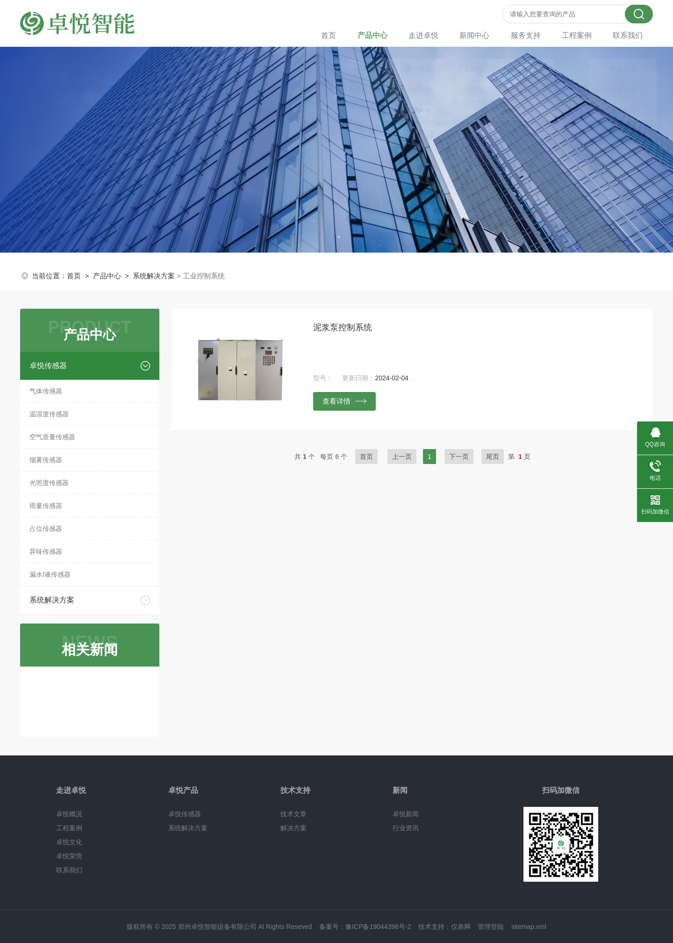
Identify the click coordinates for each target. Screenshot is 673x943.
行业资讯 (406, 828)
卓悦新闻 (406, 814)
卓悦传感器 (48, 366)
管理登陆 (491, 926)
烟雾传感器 (45, 460)
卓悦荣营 (69, 856)
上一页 (402, 456)
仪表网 (461, 926)
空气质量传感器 (52, 437)
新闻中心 (485, 35)
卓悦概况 (69, 814)
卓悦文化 (69, 842)
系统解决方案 (154, 276)
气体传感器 (45, 391)
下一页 (459, 456)
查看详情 (344, 401)
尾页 (492, 456)
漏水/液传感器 (50, 574)
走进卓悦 (436, 35)
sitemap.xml (528, 926)
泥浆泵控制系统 (342, 327)
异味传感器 (45, 551)
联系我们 (630, 35)
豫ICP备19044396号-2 (378, 926)
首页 (346, 35)
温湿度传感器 (49, 414)
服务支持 (533, 35)
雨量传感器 (45, 505)
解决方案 (293, 828)
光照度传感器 (49, 482)
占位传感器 (45, 528)
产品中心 (387, 35)
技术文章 (293, 814)
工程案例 (582, 35)
